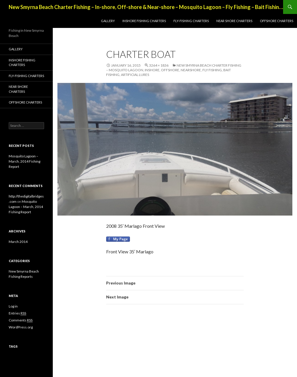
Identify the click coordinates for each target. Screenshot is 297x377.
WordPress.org (21, 327)
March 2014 (18, 241)
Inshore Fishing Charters (144, 21)
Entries (17, 313)
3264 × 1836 (159, 65)
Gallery (108, 21)
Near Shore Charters (234, 21)
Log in (13, 306)
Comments (20, 320)
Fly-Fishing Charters (191, 21)
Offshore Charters (276, 21)
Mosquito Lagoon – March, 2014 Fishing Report (24, 161)
